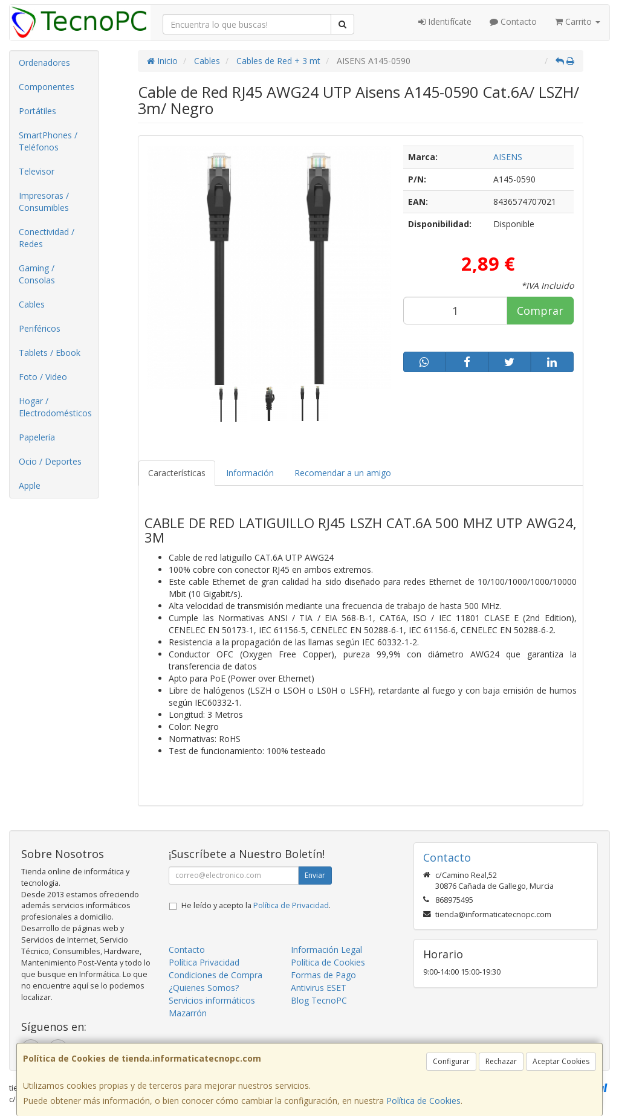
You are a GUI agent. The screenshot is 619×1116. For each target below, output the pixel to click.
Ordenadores (44, 62)
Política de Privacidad (291, 905)
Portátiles (37, 111)
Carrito (577, 21)
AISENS (507, 157)
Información (250, 473)
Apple (30, 485)
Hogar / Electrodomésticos (55, 407)
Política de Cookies (423, 1100)
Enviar (315, 875)
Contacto (513, 21)
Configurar (451, 1061)
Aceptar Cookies (561, 1061)
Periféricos (39, 328)
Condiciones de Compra (215, 975)
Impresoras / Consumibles (44, 201)
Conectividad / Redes (46, 238)
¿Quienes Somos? (204, 987)
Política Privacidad (204, 962)
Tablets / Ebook (49, 352)
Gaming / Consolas (37, 274)
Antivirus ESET (318, 987)
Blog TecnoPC (319, 1000)
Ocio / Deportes (50, 461)
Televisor (36, 171)
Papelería (37, 437)
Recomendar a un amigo (342, 473)
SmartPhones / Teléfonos (48, 141)
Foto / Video (43, 376)
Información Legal (326, 949)
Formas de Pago (323, 975)
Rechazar (501, 1061)
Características (177, 473)
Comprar (540, 310)
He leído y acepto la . (256, 905)
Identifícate (445, 21)
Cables (32, 304)
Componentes (46, 86)
